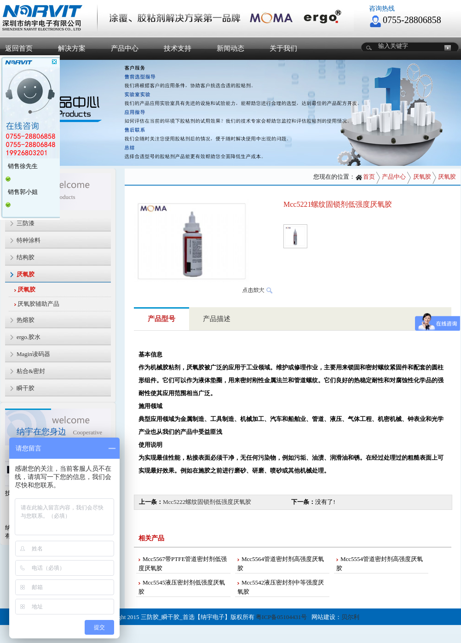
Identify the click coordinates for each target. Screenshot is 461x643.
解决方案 (72, 48)
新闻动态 (230, 48)
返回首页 (19, 48)
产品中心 (124, 48)
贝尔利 (350, 617)
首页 (365, 176)
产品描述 (216, 318)
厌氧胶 (26, 289)
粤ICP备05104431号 (281, 617)
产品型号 (161, 318)
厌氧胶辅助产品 (38, 303)
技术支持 (177, 48)
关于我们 (283, 48)
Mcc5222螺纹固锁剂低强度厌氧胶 (207, 501)
